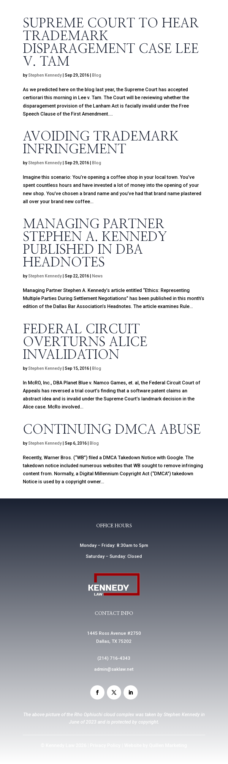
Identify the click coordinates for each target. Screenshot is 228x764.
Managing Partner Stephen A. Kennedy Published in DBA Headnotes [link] (95, 243)
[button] (97, 692)
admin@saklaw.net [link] (114, 669)
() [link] (113, 658)
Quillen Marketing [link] (168, 745)
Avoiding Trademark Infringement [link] (101, 143)
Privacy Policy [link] (105, 745)
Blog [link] (96, 75)
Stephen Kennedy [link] (45, 75)
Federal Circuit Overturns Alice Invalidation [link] (85, 342)
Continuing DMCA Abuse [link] (112, 430)
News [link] (97, 276)
